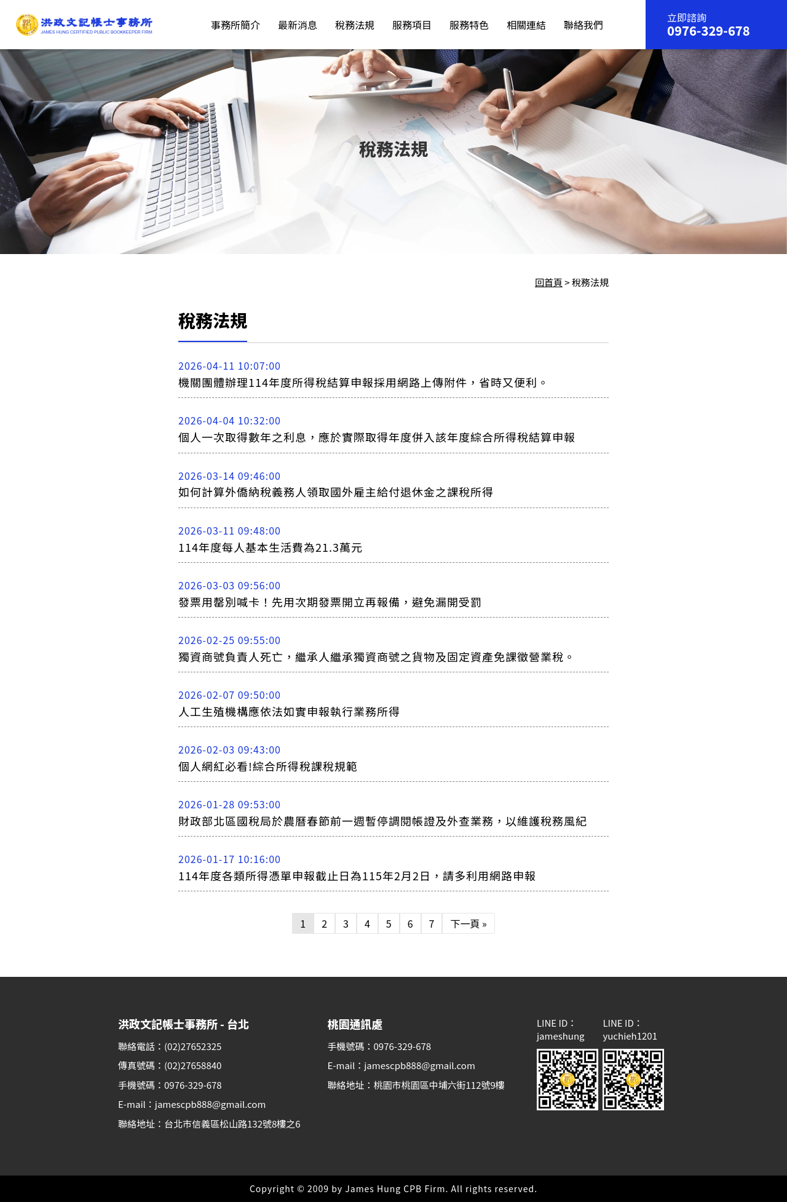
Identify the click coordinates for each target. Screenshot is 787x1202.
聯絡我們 (583, 24)
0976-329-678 (708, 31)
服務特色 (469, 24)
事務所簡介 (235, 24)
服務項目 (412, 24)
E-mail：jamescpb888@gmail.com (192, 1103)
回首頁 (549, 282)
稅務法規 (354, 24)
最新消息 (297, 24)
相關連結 (526, 24)
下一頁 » (468, 923)
